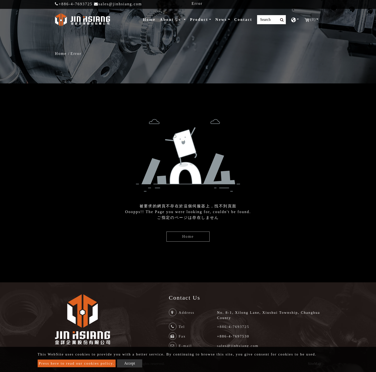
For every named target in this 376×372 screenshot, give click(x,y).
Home (150, 19)
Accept (129, 363)
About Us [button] (171, 19)
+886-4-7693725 (74, 4)
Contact (243, 19)
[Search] (271, 19)
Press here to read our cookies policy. (76, 363)
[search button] (280, 20)
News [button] (221, 19)
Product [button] (199, 19)
